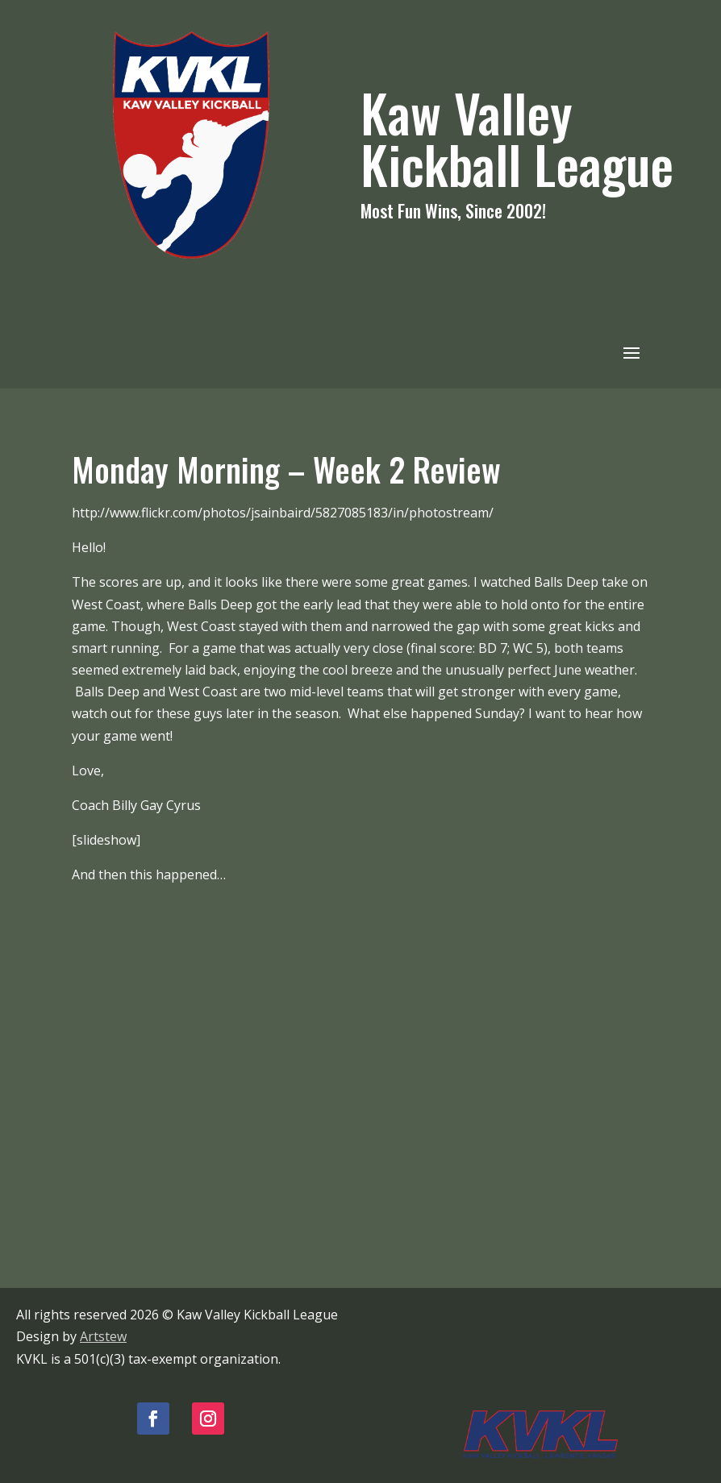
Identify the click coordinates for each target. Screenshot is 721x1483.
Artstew (103, 1336)
